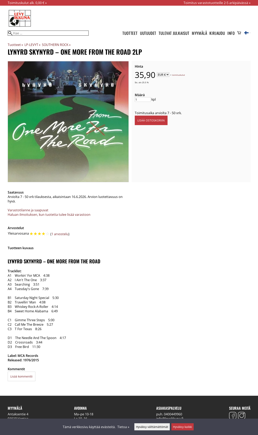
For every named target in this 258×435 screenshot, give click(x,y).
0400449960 (173, 414)
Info (231, 33)
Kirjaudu (217, 33)
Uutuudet (148, 33)
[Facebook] (232, 416)
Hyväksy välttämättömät (152, 427)
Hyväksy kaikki (182, 427)
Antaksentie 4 (18, 414)
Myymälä (199, 33)
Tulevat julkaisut (174, 33)
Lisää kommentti (21, 376)
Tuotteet (129, 33)
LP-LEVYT (32, 45)
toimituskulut (178, 74)
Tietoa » (123, 427)
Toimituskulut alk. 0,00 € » (27, 3)
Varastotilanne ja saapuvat (28, 210)
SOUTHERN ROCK (56, 45)
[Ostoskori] (239, 33)
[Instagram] (241, 416)
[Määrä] (143, 99)
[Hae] (48, 33)
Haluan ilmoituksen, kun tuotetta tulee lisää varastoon (49, 214)
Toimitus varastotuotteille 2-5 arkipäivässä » (217, 3)
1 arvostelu (59, 234)
